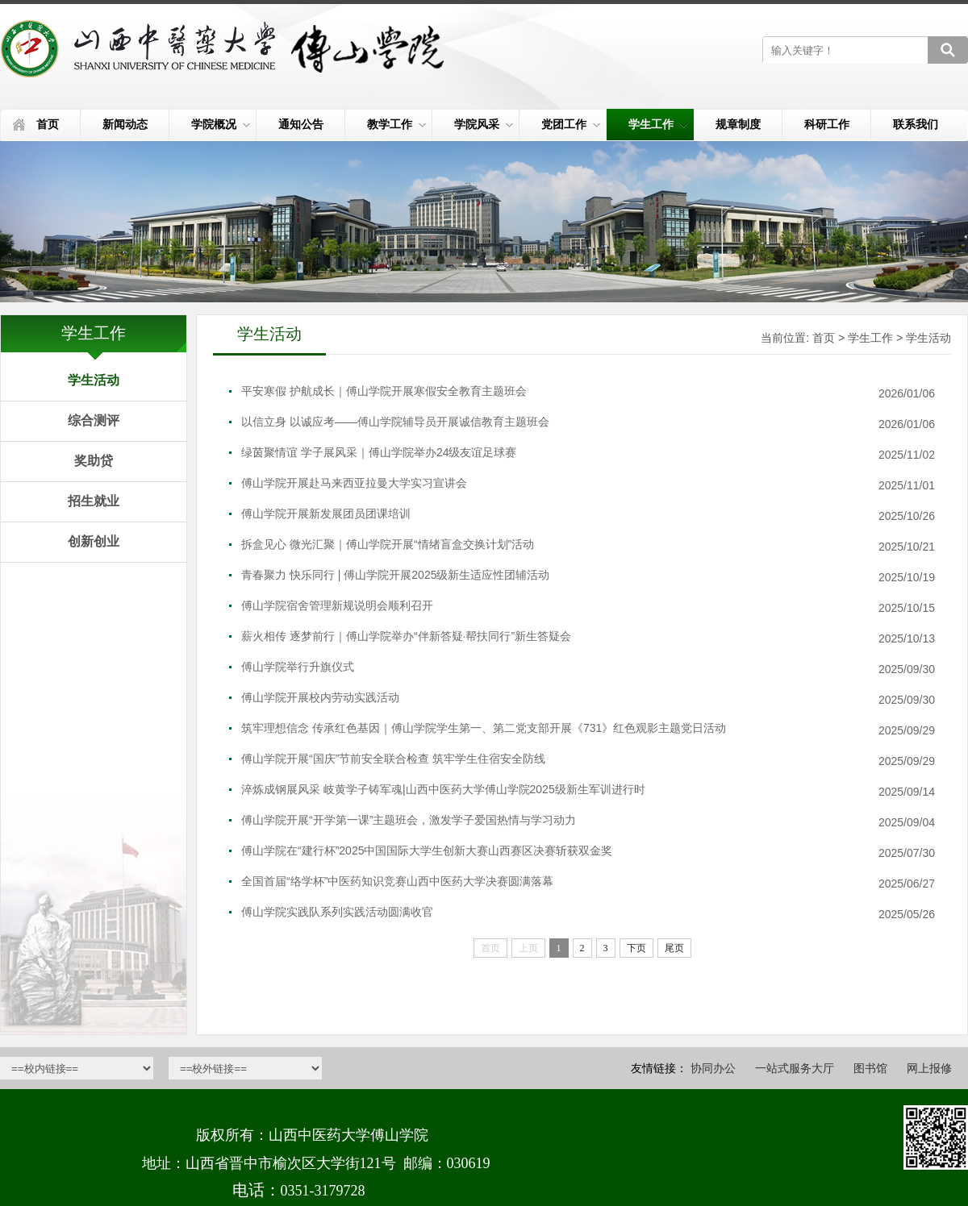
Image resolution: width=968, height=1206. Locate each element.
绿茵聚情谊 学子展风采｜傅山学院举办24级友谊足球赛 (378, 452)
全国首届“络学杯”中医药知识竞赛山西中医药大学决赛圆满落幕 (397, 881)
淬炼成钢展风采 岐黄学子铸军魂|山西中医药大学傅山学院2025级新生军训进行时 (443, 789)
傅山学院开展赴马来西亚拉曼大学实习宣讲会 (354, 482)
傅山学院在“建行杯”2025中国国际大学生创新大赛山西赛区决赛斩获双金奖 (426, 850)
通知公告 (300, 124)
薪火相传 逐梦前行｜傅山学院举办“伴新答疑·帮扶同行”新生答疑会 (406, 636)
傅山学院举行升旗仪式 (297, 666)
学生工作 (657, 124)
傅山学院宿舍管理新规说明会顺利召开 (337, 605)
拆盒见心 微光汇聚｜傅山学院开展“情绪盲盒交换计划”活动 (387, 544)
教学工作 (396, 124)
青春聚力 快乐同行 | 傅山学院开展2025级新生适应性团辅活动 (395, 574)
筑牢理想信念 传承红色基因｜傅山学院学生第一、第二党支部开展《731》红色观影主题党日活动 (483, 728)
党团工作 (570, 124)
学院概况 (220, 124)
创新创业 (93, 541)
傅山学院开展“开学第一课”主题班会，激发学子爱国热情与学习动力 (408, 819)
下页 (636, 948)
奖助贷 (93, 461)
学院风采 (483, 124)
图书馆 (870, 1068)
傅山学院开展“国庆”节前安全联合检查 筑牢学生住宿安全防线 (393, 758)
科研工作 (826, 124)
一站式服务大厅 (794, 1068)
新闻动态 (125, 124)
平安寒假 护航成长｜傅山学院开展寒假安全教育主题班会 (384, 391)
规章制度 (738, 124)
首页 (47, 124)
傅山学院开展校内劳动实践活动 (320, 697)
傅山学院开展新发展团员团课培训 (326, 513)
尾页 (674, 948)
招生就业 (93, 501)
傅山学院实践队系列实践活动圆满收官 (337, 911)
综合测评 (93, 420)
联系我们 (915, 124)
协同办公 (713, 1068)
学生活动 (93, 380)
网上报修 (929, 1068)
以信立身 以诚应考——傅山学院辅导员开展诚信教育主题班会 (395, 421)
